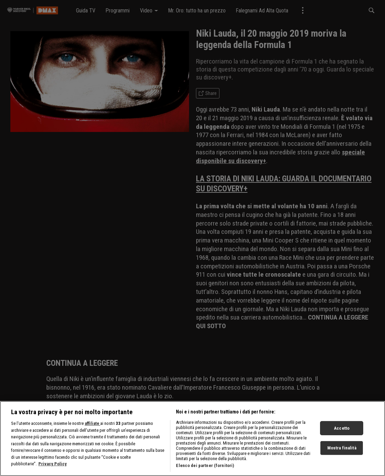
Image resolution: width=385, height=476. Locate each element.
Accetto (341, 431)
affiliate (92, 426)
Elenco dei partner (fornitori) (205, 468)
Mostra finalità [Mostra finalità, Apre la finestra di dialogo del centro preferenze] (341, 451)
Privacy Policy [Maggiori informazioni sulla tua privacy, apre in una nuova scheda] (52, 466)
